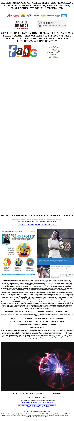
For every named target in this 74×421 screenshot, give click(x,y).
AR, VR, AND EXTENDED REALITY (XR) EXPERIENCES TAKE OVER (37, 405)
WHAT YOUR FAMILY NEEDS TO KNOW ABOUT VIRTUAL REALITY (37, 404)
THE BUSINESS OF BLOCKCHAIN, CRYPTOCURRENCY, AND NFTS (37, 402)
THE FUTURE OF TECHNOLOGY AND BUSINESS (37, 406)
